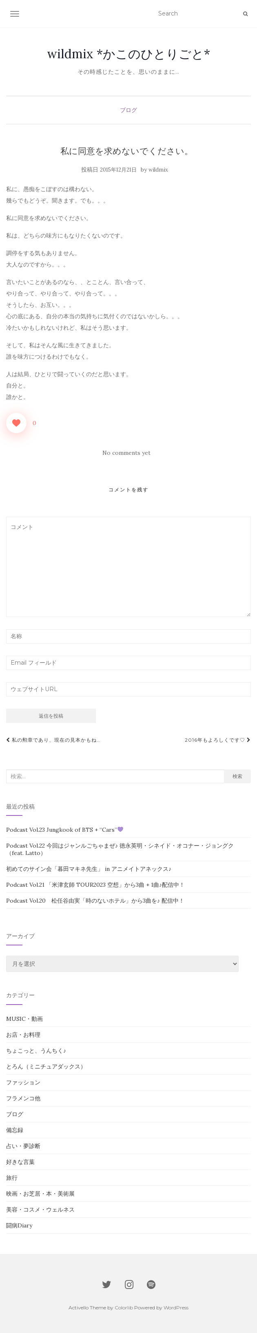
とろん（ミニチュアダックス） (46, 1066)
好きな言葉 (20, 1162)
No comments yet (126, 452)
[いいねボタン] (16, 423)
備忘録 (14, 1130)
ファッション (23, 1082)
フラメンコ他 (23, 1098)
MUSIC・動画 (24, 1018)
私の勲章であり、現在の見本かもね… (53, 740)
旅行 (12, 1177)
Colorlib (124, 1307)
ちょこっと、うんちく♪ (36, 1050)
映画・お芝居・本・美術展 (40, 1193)
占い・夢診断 (23, 1146)
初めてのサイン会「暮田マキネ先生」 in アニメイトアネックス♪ (88, 869)
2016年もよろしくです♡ (218, 740)
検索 (237, 776)
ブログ (128, 110)
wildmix (158, 169)
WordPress (176, 1307)
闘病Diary (19, 1225)
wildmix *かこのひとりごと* (128, 54)
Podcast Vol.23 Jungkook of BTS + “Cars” (64, 829)
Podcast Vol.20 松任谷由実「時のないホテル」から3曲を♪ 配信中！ (95, 900)
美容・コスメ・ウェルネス (40, 1209)
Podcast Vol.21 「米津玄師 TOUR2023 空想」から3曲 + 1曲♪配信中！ (95, 884)
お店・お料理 (23, 1034)
